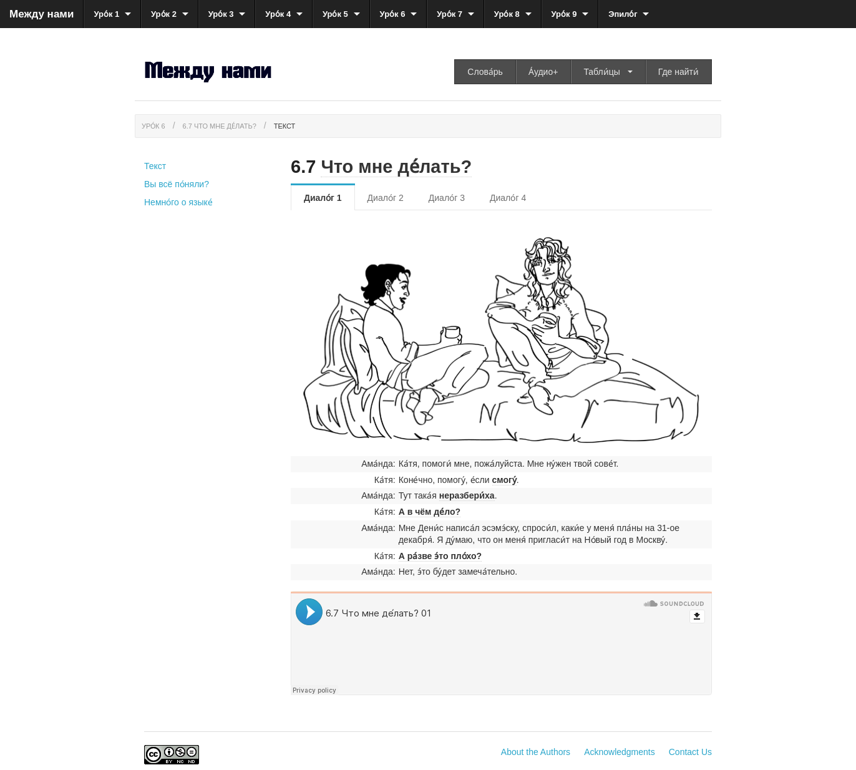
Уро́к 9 (564, 14)
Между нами (41, 14)
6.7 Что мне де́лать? (219, 126)
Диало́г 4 (508, 198)
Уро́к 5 (335, 14)
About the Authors (535, 752)
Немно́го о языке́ (178, 202)
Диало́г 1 (323, 198)
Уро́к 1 (106, 14)
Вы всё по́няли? (176, 184)
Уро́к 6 (393, 14)
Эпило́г (623, 14)
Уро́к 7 (449, 14)
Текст (285, 126)
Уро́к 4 (278, 14)
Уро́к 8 (507, 14)
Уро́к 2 (164, 14)
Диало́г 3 (447, 198)
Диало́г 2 (385, 198)
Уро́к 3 (221, 14)
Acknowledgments (619, 752)
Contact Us (690, 752)
